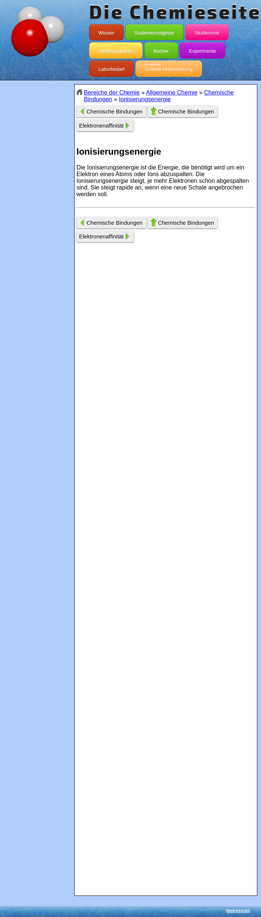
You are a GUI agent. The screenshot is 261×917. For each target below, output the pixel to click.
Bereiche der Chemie (112, 92)
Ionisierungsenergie (145, 99)
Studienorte (207, 31)
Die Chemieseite (175, 11)
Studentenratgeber (154, 31)
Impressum (238, 910)
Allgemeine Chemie (172, 92)
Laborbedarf (111, 67)
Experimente (202, 49)
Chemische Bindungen (115, 111)
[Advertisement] (37, 216)
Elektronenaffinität (101, 125)
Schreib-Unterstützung (169, 67)
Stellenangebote (115, 49)
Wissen (106, 31)
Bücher (161, 49)
